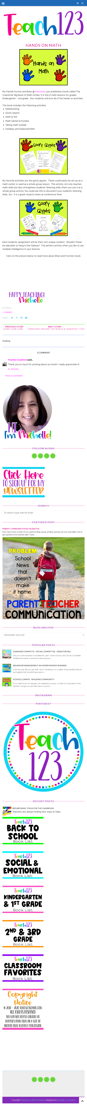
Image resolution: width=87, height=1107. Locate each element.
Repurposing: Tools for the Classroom (33, 808)
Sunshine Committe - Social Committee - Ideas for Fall (42, 651)
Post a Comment (14, 375)
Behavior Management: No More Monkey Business (39, 665)
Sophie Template (37, 1100)
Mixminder (40, 91)
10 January (13, 369)
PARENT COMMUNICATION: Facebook (20, 528)
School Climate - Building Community (33, 679)
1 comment (7, 312)
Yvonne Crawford (17, 360)
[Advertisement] (43, 1054)
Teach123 (25, 1100)
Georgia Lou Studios (66, 1100)
